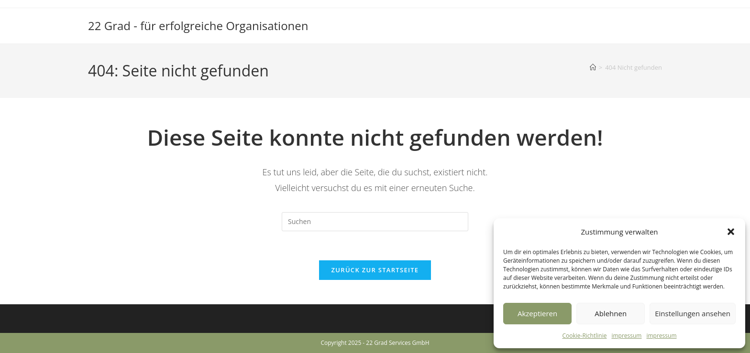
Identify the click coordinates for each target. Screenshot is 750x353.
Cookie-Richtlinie (584, 336)
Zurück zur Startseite (375, 270)
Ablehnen (611, 313)
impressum (626, 336)
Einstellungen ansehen (692, 313)
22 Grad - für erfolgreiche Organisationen (198, 25)
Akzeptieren (537, 313)
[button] (731, 231)
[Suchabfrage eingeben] (375, 221)
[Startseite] (593, 67)
